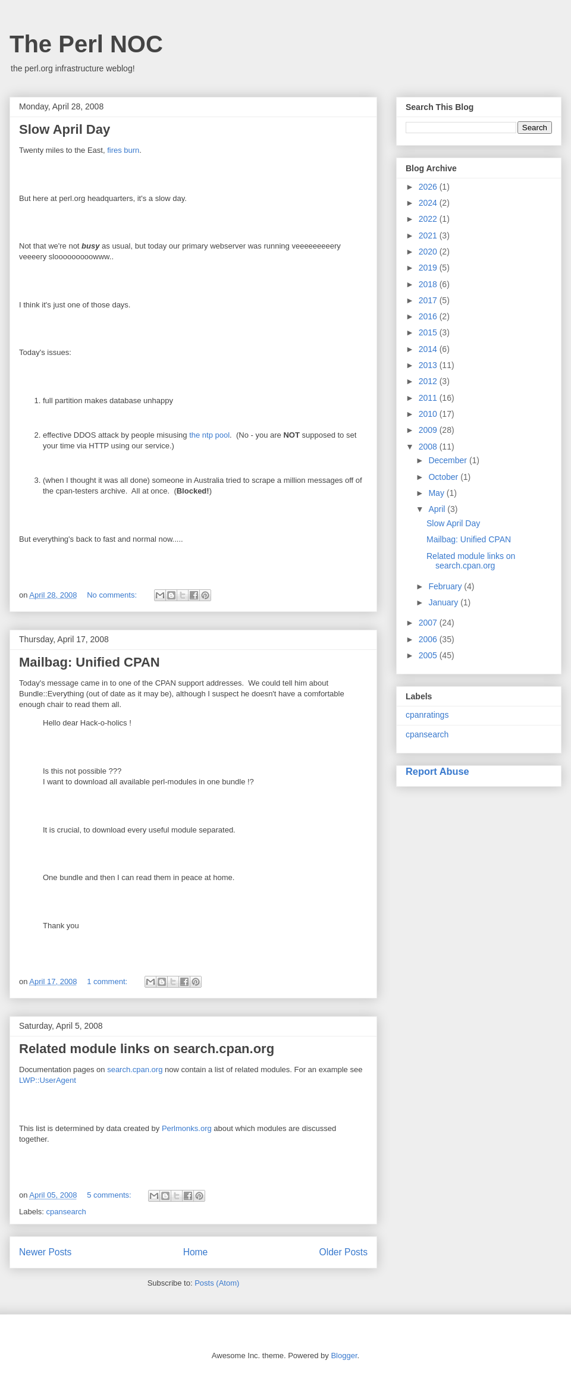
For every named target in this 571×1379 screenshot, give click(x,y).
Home (195, 1252)
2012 (429, 381)
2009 (429, 430)
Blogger (344, 1355)
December (448, 460)
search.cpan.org (134, 1069)
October (444, 477)
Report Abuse (437, 771)
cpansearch (66, 1211)
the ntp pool (209, 435)
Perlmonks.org (187, 1128)
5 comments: (110, 1194)
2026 (429, 186)
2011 (429, 398)
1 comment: (108, 981)
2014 (429, 349)
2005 (429, 655)
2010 (429, 414)
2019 (429, 267)
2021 (429, 235)
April (437, 509)
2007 (429, 622)
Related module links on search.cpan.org (146, 1048)
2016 (429, 316)
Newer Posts (45, 1252)
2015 (429, 332)
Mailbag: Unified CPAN (89, 662)
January (444, 602)
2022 (429, 219)
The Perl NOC (86, 44)
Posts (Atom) (216, 1283)
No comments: (113, 594)
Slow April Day (64, 129)
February (446, 586)
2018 (429, 284)
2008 (429, 446)
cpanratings (427, 715)
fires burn (123, 150)
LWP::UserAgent (47, 1080)
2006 (429, 639)
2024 (429, 203)
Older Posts (343, 1252)
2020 (429, 251)
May (437, 493)
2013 (429, 365)
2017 (429, 300)
